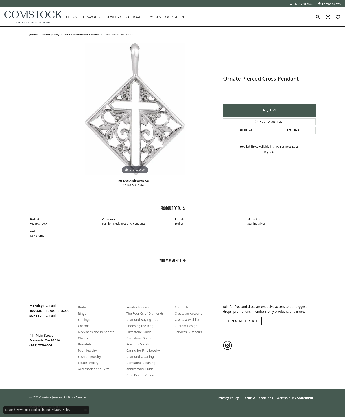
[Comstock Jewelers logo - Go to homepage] (33, 16)
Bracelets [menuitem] (85, 344)
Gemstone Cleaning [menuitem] (141, 363)
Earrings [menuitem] (84, 319)
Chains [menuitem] (83, 338)
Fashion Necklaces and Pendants (81, 34)
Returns (293, 130)
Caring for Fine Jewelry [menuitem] (143, 350)
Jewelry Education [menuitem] (139, 307)
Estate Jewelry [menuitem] (88, 363)
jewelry (33, 34)
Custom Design (186, 326)
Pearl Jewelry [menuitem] (87, 350)
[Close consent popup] (85, 410)
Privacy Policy (228, 398)
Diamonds (92, 17)
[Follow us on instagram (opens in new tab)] (227, 345)
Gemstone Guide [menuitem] (138, 338)
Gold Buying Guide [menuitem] (140, 375)
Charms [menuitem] (83, 326)
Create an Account (188, 313)
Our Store (175, 17)
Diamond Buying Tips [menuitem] (142, 319)
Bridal (72, 17)
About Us (181, 307)
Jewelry (114, 17)
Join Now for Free (242, 321)
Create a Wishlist (187, 319)
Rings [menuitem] (82, 313)
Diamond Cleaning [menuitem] (140, 356)
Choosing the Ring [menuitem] (140, 326)
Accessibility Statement (295, 398)
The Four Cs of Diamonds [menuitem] (145, 313)
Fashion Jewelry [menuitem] (89, 356)
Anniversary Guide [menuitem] (140, 369)
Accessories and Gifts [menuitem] (93, 369)
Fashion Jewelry (50, 34)
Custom (133, 17)
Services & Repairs (188, 332)
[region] (135, 109)
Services (153, 17)
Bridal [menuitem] (82, 307)
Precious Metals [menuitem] (138, 344)
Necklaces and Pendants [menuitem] (96, 332)
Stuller (179, 223)
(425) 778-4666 (133, 185)
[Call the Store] (40, 345)
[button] (318, 17)
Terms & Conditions (258, 398)
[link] (301, 3)
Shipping (246, 130)
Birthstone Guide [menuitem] (139, 332)
